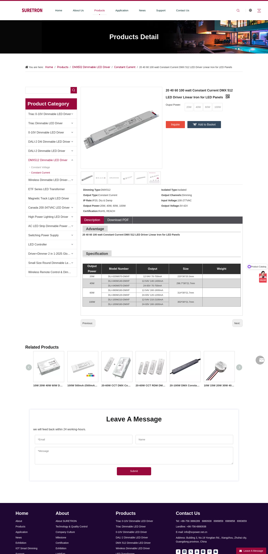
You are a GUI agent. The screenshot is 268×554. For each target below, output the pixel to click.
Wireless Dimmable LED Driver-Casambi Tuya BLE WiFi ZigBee (52, 179)
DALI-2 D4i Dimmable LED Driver (49, 141)
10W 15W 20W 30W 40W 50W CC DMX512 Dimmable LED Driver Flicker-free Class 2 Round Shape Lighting (219, 385)
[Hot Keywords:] (74, 90)
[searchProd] (48, 90)
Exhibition (21, 542)
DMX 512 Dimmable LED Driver (133, 542)
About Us (78, 10)
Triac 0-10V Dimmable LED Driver (49, 114)
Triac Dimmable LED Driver (45, 123)
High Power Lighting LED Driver (48, 216)
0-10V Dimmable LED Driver (46, 132)
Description (92, 220)
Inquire (175, 124)
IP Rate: (87, 200)
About (19, 521)
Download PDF (118, 220)
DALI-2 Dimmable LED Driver (46, 150)
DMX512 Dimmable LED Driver (47, 160)
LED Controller (37, 244)
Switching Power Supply (43, 235)
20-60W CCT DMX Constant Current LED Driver (116, 385)
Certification (62, 542)
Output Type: (90, 195)
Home (58, 10)
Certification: (90, 211)
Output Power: (91, 205)
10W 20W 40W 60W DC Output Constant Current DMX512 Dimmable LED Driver (48, 385)
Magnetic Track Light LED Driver (48, 198)
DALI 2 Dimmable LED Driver (132, 537)
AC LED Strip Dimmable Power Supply (52, 226)
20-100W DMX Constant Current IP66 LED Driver (185, 385)
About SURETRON (66, 521)
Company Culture (65, 532)
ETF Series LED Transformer (46, 189)
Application (121, 10)
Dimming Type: (92, 189)
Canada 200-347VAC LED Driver (49, 207)
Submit (134, 471)
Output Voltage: (170, 205)
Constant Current (40, 172)
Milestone (61, 537)
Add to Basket (207, 124)
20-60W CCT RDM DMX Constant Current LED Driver (151, 385)
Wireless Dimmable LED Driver (133, 548)
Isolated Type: (169, 189)
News (142, 10)
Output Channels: (171, 195)
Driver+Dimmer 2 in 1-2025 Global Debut (52, 253)
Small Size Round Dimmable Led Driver (52, 262)
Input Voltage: (169, 200)
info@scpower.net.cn (195, 532)
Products (99, 10)
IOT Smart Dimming (26, 548)
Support (161, 10)
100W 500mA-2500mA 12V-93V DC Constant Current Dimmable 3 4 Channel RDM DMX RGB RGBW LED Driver (82, 385)
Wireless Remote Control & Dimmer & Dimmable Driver (52, 272)
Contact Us (182, 10)
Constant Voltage (40, 167)
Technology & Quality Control (72, 526)
